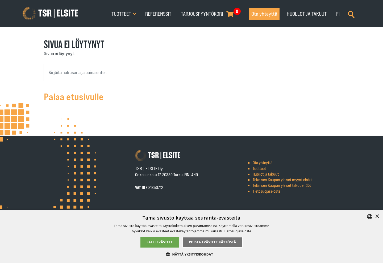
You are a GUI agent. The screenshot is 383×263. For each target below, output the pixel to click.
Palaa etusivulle (73, 96)
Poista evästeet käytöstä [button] (212, 242)
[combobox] (191, 72)
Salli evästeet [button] (160, 242)
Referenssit (158, 13)
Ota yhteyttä (264, 13)
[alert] (191, 236)
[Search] (351, 13)
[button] (191, 254)
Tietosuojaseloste (266, 190)
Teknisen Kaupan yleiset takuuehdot (282, 185)
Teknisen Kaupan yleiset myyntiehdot (283, 179)
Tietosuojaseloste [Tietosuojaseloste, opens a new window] (237, 231)
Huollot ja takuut (307, 13)
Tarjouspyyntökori (202, 13)
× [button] (377, 217)
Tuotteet (121, 13)
